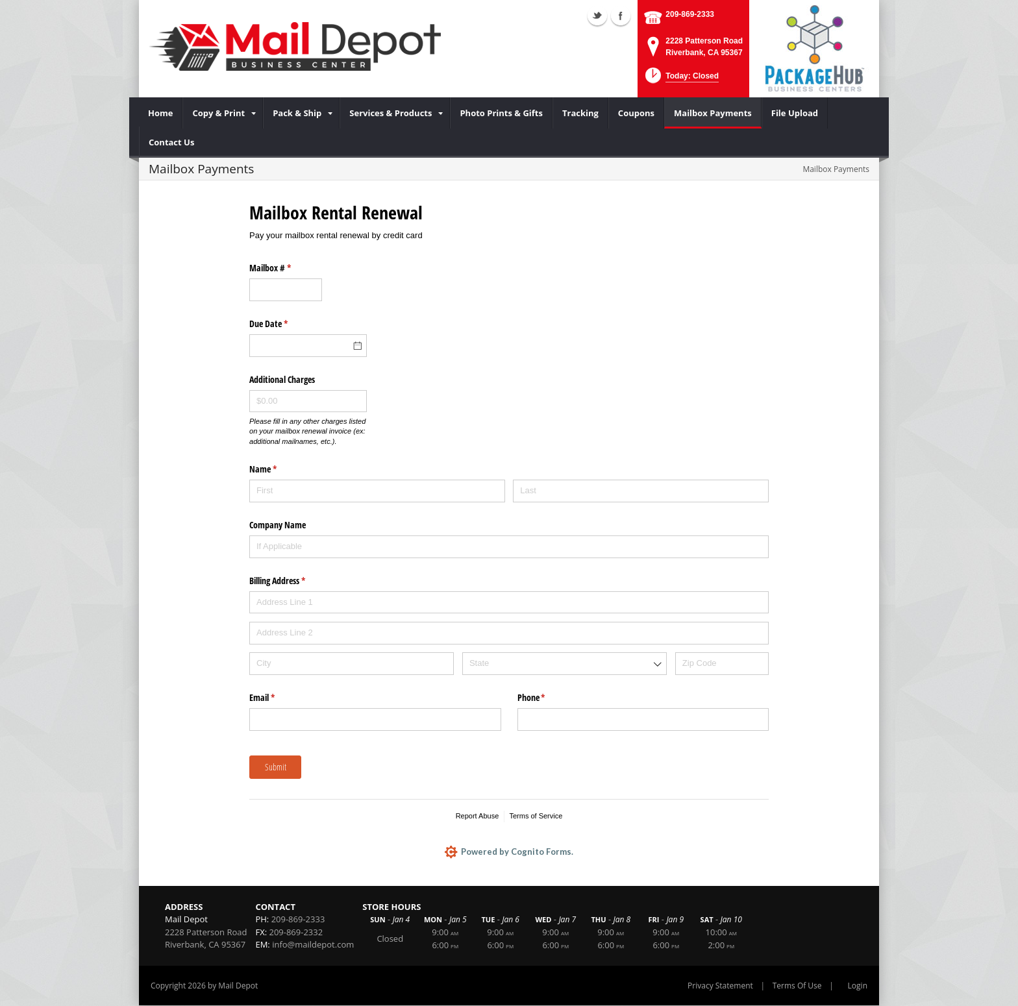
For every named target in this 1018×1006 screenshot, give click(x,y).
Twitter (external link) (597, 15)
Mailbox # (285, 268)
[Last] (641, 491)
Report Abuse (477, 816)
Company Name (277, 525)
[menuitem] (160, 113)
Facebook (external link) (620, 15)
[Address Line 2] (509, 633)
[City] (351, 663)
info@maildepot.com (313, 945)
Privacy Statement (720, 986)
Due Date (283, 323)
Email (277, 697)
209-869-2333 (689, 14)
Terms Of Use (797, 986)
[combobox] (564, 663)
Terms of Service (535, 816)
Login (857, 986)
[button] (681, 79)
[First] (377, 491)
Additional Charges (282, 379)
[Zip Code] (722, 663)
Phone (546, 697)
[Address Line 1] (509, 602)
